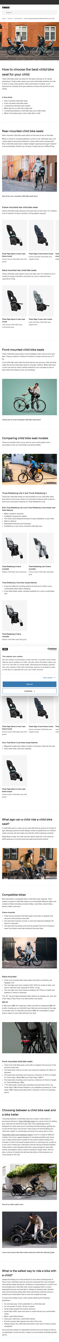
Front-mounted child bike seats (16, 103)
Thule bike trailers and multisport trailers (17, 1135)
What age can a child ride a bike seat (18, 108)
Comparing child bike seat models (17, 106)
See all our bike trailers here (12, 1204)
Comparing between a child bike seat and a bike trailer (25, 111)
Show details (48, 678)
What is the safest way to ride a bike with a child (22, 113)
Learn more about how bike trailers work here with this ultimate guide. (28, 1252)
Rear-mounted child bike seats (15, 101)
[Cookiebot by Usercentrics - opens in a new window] (47, 649)
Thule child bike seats (26, 1121)
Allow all (29, 684)
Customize (29, 691)
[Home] (11, 7)
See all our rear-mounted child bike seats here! (20, 196)
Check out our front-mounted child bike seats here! (21, 420)
